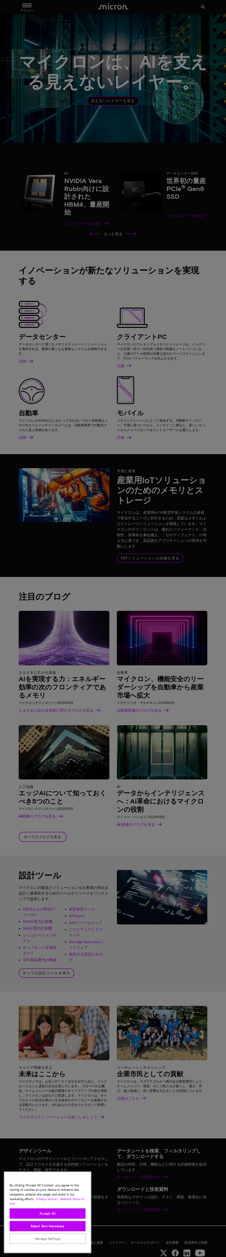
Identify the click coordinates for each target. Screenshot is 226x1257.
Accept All (47, 1213)
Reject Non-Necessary (48, 1226)
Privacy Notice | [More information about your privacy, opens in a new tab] (47, 1199)
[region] (47, 1212)
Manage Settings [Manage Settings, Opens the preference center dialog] (48, 1239)
